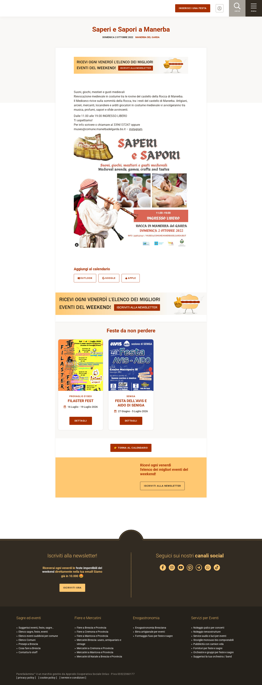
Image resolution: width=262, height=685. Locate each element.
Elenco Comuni (27, 639)
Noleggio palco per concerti (208, 627)
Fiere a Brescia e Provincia (91, 627)
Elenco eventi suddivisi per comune (38, 635)
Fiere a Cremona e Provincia (92, 631)
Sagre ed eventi (28, 618)
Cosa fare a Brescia (30, 648)
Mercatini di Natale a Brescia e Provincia (99, 656)
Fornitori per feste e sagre (207, 648)
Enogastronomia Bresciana (150, 627)
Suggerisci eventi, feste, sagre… (36, 627)
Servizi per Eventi (205, 618)
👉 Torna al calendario (131, 447)
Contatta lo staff (28, 652)
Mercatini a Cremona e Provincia (95, 648)
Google (108, 278)
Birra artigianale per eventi (150, 631)
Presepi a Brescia (28, 644)
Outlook (85, 278)
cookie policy (48, 677)
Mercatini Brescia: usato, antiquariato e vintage (99, 641)
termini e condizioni (73, 677)
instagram (135, 129)
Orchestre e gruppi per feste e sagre (213, 652)
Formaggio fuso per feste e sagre (154, 635)
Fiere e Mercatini (88, 618)
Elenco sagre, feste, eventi (33, 631)
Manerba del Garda (147, 37)
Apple (130, 278)
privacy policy (26, 677)
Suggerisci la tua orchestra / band (212, 656)
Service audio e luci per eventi (209, 635)
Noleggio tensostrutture (207, 631)
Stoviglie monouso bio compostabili (213, 639)
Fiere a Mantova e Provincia (92, 635)
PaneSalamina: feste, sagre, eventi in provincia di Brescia (28, 8)
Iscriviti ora (72, 587)
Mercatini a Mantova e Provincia (95, 652)
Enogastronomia (146, 618)
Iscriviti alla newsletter (162, 485)
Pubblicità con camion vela (208, 644)
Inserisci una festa (193, 8)
